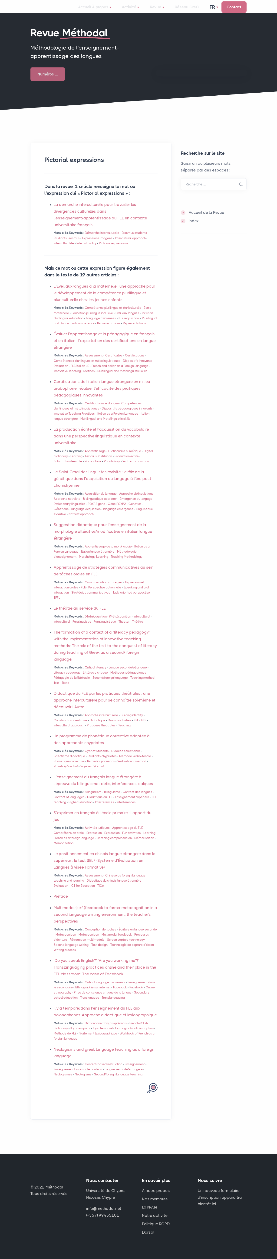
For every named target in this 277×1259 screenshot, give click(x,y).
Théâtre (137, 628)
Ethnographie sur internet (93, 994)
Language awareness (101, 324)
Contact (234, 10)
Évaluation (61, 372)
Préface (61, 902)
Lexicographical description (134, 1035)
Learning (76, 462)
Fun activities (131, 839)
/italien (80, 372)
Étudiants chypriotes (102, 762)
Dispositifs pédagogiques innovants (127, 415)
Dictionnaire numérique (124, 457)
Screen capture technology (126, 946)
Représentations (108, 330)
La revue (149, 1207)
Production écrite (127, 462)
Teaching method (142, 684)
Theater (124, 628)
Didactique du (99, 803)
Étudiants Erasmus (67, 244)
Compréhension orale (69, 839)
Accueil (90, 10)
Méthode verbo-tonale (135, 762)
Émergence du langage (136, 505)
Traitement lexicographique (98, 1040)
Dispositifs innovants (137, 367)
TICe (100, 892)
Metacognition (89, 941)
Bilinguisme (112, 798)
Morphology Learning (93, 563)
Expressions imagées (97, 244)
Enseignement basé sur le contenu (78, 1076)
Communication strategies (104, 589)
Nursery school (129, 324)
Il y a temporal (80, 1035)
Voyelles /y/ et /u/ (92, 773)
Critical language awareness (105, 988)
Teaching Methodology (126, 563)
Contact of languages (69, 803)
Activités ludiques (97, 834)
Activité (136, 11)
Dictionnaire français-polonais (106, 1029)
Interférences (104, 808)
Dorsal (148, 1232)
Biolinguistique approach (100, 505)
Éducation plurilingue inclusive (92, 319)
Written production (135, 468)
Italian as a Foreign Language (117, 420)
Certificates (113, 362)
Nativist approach (81, 520)
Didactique (97, 727)
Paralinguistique (105, 628)
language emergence (118, 515)
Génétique (61, 515)
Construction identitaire (70, 727)
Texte (65, 689)
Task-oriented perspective (131, 599)
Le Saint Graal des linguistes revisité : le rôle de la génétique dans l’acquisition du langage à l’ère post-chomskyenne (103, 485)
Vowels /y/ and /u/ (66, 773)
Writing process (65, 956)
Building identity (132, 721)
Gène (117, 510)
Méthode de (65, 1040)
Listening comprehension (114, 844)
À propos (113, 11)
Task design (99, 951)
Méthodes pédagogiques (128, 679)
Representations (134, 330)
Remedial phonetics (101, 767)
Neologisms (83, 1081)
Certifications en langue (102, 410)
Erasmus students (134, 239)
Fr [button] (213, 10)
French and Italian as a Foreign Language (120, 372)
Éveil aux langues (127, 319)
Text (56, 689)
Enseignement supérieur (132, 803)
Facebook (120, 994)
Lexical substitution (98, 462)
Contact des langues (137, 798)
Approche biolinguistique (136, 500)
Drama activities (119, 727)
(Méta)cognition (120, 623)
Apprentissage (95, 457)
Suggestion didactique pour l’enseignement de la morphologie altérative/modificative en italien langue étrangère (103, 538)
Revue (157, 11)
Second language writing (71, 951)
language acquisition (86, 515)
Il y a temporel (103, 1035)
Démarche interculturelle (102, 239)
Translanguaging (113, 1004)
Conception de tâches (100, 936)
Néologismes (63, 1081)
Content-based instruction (103, 1070)
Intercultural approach (130, 244)
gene (96, 510)
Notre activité (155, 1215)
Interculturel (62, 628)
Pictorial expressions (113, 250)
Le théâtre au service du (80, 614)
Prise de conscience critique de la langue (103, 999)
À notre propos (156, 1190)
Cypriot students (97, 757)
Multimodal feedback (117, 941)
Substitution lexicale (68, 468)
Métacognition (66, 941)
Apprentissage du (127, 834)
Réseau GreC (181, 10)
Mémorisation (144, 844)
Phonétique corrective (69, 767)
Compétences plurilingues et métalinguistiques (87, 367)
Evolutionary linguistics (69, 510)
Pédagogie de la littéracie (72, 684)
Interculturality (86, 250)
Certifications (135, 362)
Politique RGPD (156, 1224)
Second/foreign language (110, 684)
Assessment (94, 362)
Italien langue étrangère (98, 558)
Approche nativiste (67, 505)
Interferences (126, 808)
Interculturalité (64, 250)
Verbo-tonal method (131, 767)
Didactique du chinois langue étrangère (114, 887)
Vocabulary (112, 468)
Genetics (135, 510)
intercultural (142, 623)
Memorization (63, 849)
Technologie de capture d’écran (132, 951)
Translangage (89, 1004)
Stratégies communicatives (90, 599)
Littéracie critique (95, 679)
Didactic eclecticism (125, 757)
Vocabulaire (93, 468)
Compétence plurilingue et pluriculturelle (113, 314)
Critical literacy (95, 674)
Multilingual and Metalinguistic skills (122, 377)
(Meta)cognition (96, 623)
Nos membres (155, 1199)
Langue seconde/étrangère (128, 674)
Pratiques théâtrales (101, 732)
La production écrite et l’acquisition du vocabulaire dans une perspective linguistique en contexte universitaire (101, 442)
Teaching (124, 732)
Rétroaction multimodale (87, 946)
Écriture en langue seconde (138, 936)
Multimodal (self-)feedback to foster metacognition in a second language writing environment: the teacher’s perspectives (105, 921)
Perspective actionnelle (104, 594)
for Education (83, 892)
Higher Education (80, 808)
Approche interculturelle (101, 721)
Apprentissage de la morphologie (108, 553)
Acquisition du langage (101, 500)
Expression (94, 839)
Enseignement (135, 1070)
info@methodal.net (103, 1208)
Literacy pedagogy (67, 679)
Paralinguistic (82, 628)
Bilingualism (93, 798)
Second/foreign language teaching (118, 1081)
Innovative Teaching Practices (74, 377)
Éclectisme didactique (69, 762)
